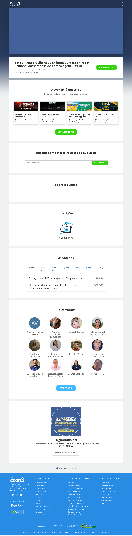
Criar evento (105, 483)
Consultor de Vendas (108, 492)
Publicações (72, 483)
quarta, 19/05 (89, 269)
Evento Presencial (41, 486)
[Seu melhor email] (58, 162)
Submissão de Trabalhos (76, 501)
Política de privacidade (93, 533)
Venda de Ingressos (75, 492)
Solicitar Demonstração (109, 489)
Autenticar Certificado (108, 498)
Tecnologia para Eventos (76, 504)
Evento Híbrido (40, 492)
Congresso (39, 495)
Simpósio (38, 498)
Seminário (39, 501)
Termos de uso (56, 533)
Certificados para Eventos (77, 516)
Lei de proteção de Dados (73, 533)
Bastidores (107, 533)
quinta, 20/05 (100, 269)
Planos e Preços (106, 495)
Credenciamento (74, 519)
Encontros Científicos (42, 516)
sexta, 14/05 (54, 269)
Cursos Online (40, 510)
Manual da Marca (43, 533)
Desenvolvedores (107, 501)
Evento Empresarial (42, 483)
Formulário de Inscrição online (78, 507)
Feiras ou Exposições (42, 519)
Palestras (38, 513)
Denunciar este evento (66, 468)
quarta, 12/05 (31, 269)
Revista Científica (74, 486)
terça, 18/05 (78, 269)
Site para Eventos (74, 513)
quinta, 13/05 (43, 269)
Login (119, 4)
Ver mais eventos (66, 132)
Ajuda (103, 504)
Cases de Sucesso (107, 486)
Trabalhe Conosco (27, 533)
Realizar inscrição (106, 67)
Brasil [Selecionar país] (17, 512)
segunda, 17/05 (65, 269)
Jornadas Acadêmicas (42, 507)
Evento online (40, 489)
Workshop (39, 504)
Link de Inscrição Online (76, 510)
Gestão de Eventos (74, 495)
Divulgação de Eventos (76, 489)
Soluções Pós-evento (75, 498)
